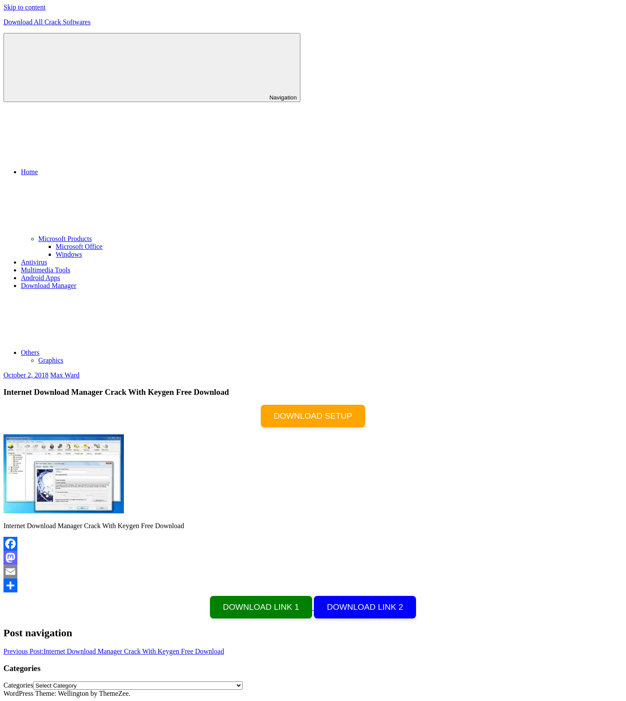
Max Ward (65, 375)
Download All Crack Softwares (46, 22)
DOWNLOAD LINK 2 (365, 607)
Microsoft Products (130, 238)
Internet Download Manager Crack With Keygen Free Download (113, 651)
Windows (69, 254)
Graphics (50, 360)
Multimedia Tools (45, 270)
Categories (18, 685)
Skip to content (24, 7)
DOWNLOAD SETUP (313, 415)
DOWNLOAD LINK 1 (261, 607)
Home (94, 171)
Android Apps (40, 277)
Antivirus (34, 262)
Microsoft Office (79, 246)
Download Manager (49, 285)
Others (95, 352)
